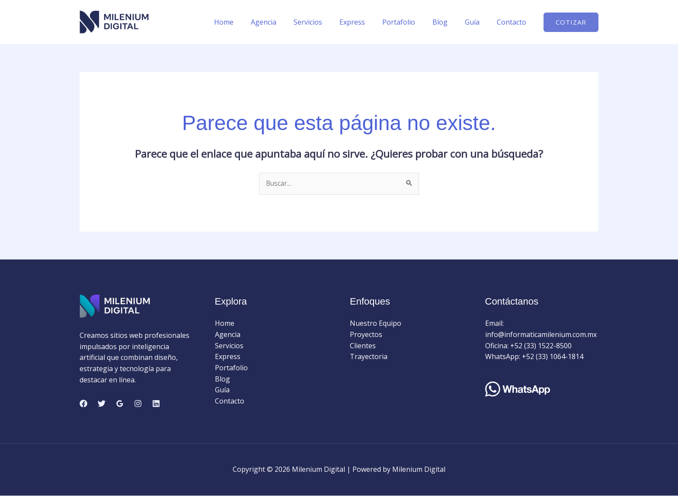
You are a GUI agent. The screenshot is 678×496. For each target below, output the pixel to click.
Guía (477, 22)
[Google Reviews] (120, 404)
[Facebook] (83, 404)
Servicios (327, 22)
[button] (571, 22)
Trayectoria (368, 357)
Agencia (286, 22)
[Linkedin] (156, 404)
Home (249, 22)
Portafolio (410, 22)
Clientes (363, 345)
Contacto (513, 22)
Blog (448, 22)
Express (368, 22)
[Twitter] (102, 404)
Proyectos (366, 335)
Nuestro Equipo (375, 323)
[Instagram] (138, 404)
